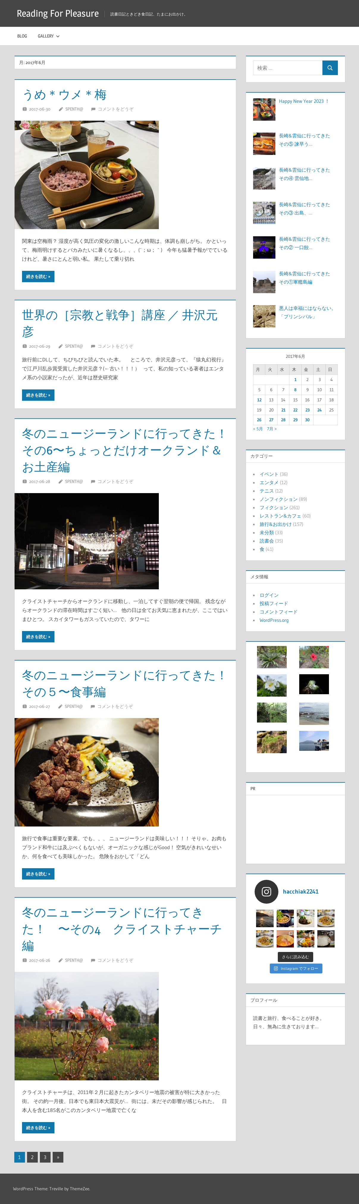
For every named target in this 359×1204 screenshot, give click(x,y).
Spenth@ (74, 109)
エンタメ (269, 482)
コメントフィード (279, 612)
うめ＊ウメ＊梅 (64, 94)
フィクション (274, 507)
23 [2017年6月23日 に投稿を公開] (307, 410)
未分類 (267, 532)
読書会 (267, 541)
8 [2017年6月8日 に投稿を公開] (295, 389)
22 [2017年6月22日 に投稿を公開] (295, 410)
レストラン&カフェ (280, 516)
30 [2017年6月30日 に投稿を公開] (307, 419)
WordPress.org (274, 620)
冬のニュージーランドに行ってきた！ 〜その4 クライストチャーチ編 (122, 929)
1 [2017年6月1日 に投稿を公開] (295, 379)
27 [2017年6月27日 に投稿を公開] (271, 419)
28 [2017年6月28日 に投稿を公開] (283, 419)
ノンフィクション (279, 499)
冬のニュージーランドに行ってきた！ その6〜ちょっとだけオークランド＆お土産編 (131, 450)
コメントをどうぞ (116, 109)
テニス (267, 491)
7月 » (272, 428)
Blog (22, 36)
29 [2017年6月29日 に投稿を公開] (295, 419)
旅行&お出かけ (276, 524)
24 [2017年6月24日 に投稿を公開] (319, 410)
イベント (269, 474)
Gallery (49, 36)
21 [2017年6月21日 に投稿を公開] (283, 410)
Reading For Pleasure (58, 13)
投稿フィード (274, 603)
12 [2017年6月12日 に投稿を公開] (259, 400)
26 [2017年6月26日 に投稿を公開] (259, 419)
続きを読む (36, 276)
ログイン (269, 595)
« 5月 (258, 428)
